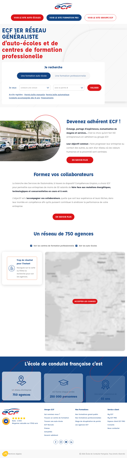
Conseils (111, 425)
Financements (47, 98)
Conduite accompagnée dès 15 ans (24, 98)
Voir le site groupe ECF (100, 17)
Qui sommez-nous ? (52, 414)
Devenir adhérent (51, 435)
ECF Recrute (49, 425)
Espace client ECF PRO (116, 421)
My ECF (110, 414)
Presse (47, 428)
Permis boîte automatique (57, 94)
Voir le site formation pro (64, 17)
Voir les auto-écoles (88, 246)
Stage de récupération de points (88, 421)
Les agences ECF (81, 425)
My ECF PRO (112, 418)
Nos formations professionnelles (88, 418)
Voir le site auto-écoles (27, 17)
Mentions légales (15, 454)
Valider (94, 87)
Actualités (48, 432)
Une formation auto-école (34, 75)
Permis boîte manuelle (34, 94)
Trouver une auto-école (53, 421)
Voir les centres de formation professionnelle (54, 246)
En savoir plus (80, 160)
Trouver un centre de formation (56, 418)
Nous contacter (114, 428)
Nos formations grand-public (86, 414)
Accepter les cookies (85, 301)
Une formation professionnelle (70, 75)
